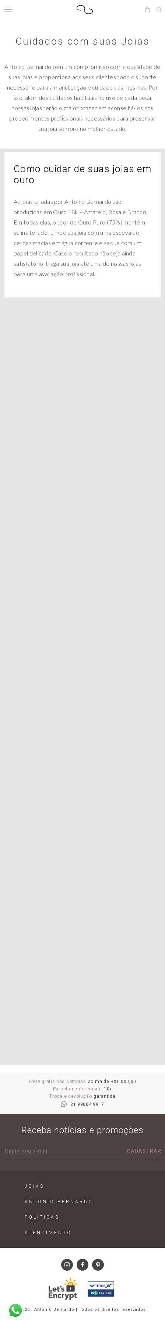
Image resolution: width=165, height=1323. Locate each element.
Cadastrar (144, 1151)
